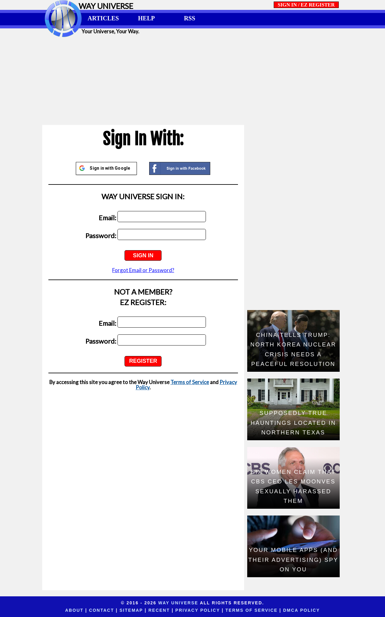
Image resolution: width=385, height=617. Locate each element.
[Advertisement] (192, 81)
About (74, 610)
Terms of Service (189, 382)
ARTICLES (103, 18)
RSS (189, 18)
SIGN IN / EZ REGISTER (306, 5)
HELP (146, 18)
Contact (101, 610)
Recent (159, 610)
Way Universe (178, 602)
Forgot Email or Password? (143, 270)
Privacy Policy (197, 610)
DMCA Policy (301, 610)
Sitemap (131, 610)
